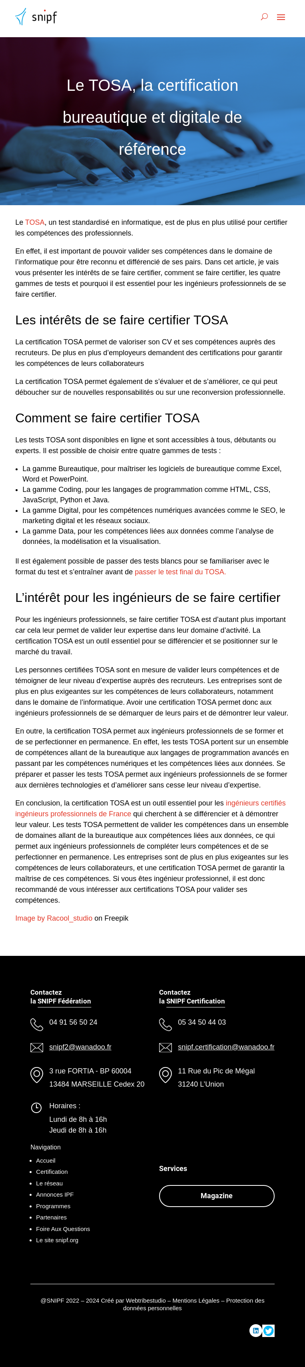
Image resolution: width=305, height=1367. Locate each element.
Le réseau (49, 1183)
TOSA (35, 222)
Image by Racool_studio (53, 918)
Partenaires (51, 1217)
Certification (52, 1171)
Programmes (53, 1206)
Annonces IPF (55, 1194)
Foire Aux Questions (63, 1228)
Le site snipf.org (57, 1240)
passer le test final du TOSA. (180, 572)
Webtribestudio (146, 1300)
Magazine (217, 1195)
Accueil (45, 1160)
